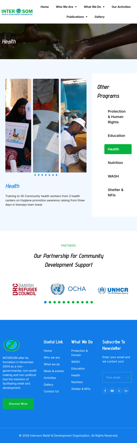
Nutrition (115, 163)
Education (116, 135)
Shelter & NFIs (116, 192)
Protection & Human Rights (117, 116)
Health (113, 149)
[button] (35, 175)
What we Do (94, 7)
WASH (113, 176)
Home (44, 7)
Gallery (100, 17)
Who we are (66, 7)
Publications (77, 17)
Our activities (121, 7)
